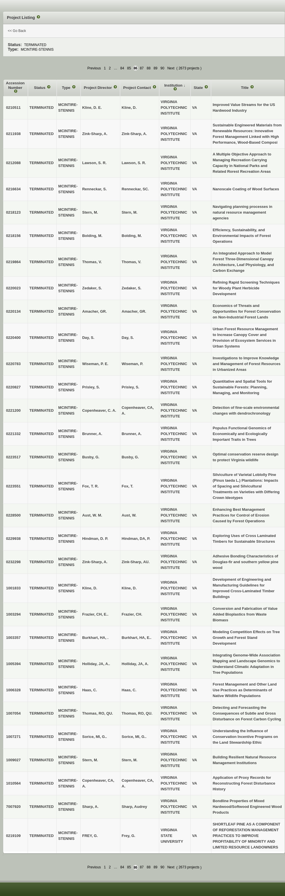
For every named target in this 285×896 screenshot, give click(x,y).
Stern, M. (130, 212)
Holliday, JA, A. (135, 664)
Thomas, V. (131, 262)
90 (162, 68)
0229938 (13, 538)
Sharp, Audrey (134, 806)
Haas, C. (129, 690)
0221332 (13, 434)
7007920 (13, 806)
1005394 (13, 664)
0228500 (13, 515)
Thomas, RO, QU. (137, 713)
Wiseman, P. (132, 364)
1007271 (13, 736)
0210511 (13, 107)
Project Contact (137, 88)
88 (149, 68)
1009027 (13, 760)
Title (245, 88)
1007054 (13, 713)
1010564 (13, 783)
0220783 (13, 364)
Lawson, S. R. (134, 163)
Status (40, 88)
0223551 (13, 486)
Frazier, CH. (132, 614)
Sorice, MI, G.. (134, 736)
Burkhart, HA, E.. (136, 637)
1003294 (13, 614)
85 (129, 68)
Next (170, 68)
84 (122, 68)
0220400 (13, 337)
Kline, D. (129, 107)
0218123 (13, 212)
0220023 (13, 288)
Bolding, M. (132, 236)
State (199, 88)
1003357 (13, 637)
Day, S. (128, 337)
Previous (94, 68)
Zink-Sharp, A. (134, 134)
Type (66, 88)
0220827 (13, 387)
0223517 (13, 457)
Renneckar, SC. (135, 189)
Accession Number (15, 85)
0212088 (13, 163)
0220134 (13, 311)
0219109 (13, 836)
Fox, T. (127, 486)
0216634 (13, 189)
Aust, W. (129, 515)
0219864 (13, 262)
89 (155, 68)
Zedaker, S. (132, 288)
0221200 (13, 410)
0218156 (13, 236)
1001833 (13, 588)
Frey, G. (128, 836)
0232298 (13, 562)
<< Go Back (17, 31)
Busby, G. (130, 457)
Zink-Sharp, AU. (136, 562)
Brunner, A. (132, 434)
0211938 (13, 134)
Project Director (98, 88)
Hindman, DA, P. (136, 538)
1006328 (13, 690)
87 (142, 68)
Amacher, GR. (134, 311)
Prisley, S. (130, 387)
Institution (173, 85)
